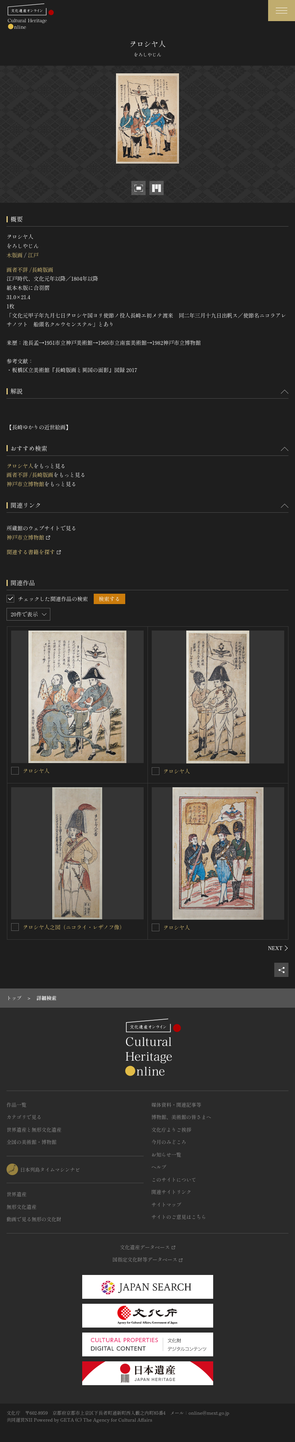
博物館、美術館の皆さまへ (181, 1117)
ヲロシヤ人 (20, 466)
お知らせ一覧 (166, 1154)
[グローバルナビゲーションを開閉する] (281, 10)
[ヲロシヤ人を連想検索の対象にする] (15, 771)
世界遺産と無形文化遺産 (34, 1129)
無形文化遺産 (21, 1206)
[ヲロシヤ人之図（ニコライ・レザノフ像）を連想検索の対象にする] (15, 927)
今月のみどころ (168, 1142)
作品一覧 (17, 1104)
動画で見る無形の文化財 (34, 1219)
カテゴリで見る (24, 1117)
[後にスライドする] (278, 948)
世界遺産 (17, 1194)
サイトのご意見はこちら (178, 1216)
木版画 (15, 255)
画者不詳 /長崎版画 (30, 269)
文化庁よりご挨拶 (171, 1129)
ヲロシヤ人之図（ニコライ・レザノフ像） (74, 927)
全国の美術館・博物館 (31, 1142)
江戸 (33, 255)
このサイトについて (173, 1179)
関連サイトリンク (171, 1191)
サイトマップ (166, 1204)
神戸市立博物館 (25, 484)
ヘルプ (158, 1166)
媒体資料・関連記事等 (176, 1104)
